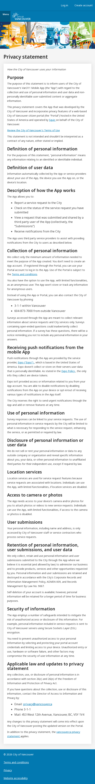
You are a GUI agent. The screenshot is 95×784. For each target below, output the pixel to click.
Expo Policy (68, 371)
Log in (63, 5)
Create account (83, 5)
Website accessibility (16, 778)
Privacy (8, 770)
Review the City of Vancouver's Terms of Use (33, 130)
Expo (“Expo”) (26, 362)
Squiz (52, 120)
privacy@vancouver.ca (37, 704)
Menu (6, 14)
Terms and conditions (24, 274)
